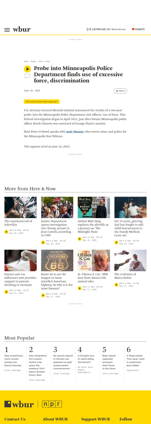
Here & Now (44, 62)
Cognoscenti (133, 370)
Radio (33, 62)
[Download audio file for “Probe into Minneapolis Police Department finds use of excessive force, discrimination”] (25, 74)
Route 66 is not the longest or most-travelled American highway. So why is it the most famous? (57, 281)
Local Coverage (12, 370)
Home (26, 62)
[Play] (6, 231)
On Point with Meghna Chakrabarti (85, 370)
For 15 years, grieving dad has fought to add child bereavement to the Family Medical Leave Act (128, 228)
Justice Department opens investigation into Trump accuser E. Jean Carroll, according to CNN (56, 228)
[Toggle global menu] (7, 30)
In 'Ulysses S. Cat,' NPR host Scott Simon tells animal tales (93, 278)
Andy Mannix (74, 131)
